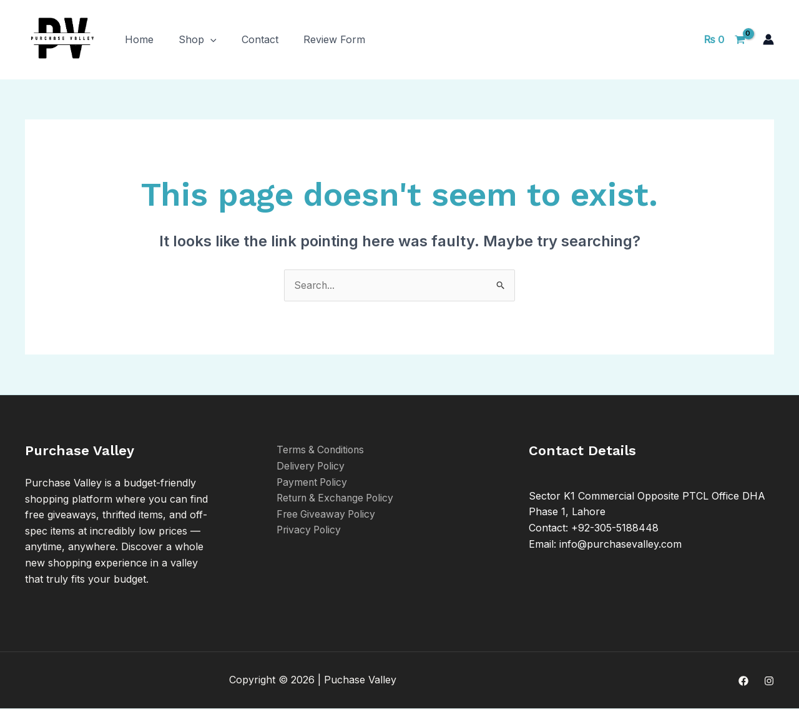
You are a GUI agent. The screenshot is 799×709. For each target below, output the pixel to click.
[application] (210, 39)
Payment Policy (313, 482)
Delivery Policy (312, 466)
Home (139, 39)
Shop (198, 39)
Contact (260, 39)
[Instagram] (769, 681)
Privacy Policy (310, 530)
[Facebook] (743, 681)
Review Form (334, 39)
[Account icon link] (768, 39)
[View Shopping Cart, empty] (724, 39)
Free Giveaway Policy (328, 514)
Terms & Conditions (322, 450)
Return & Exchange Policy (338, 498)
